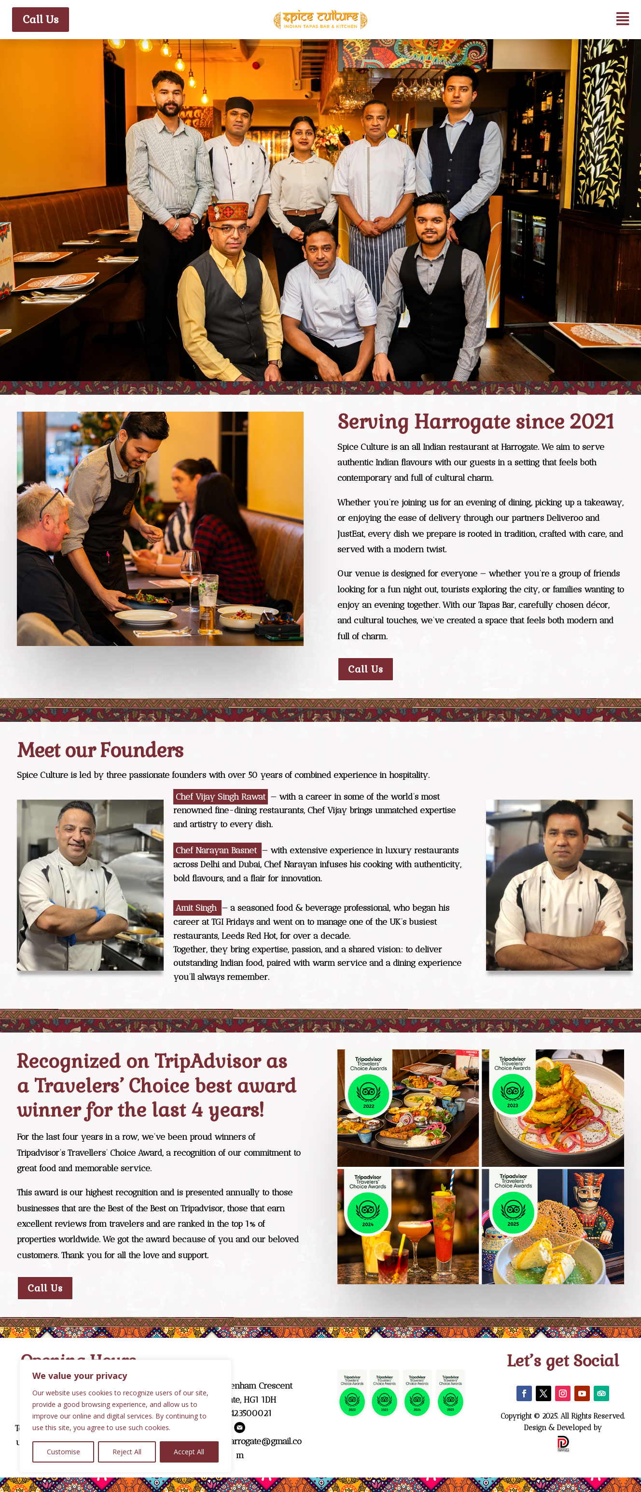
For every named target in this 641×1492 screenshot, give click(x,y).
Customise (63, 1451)
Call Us (40, 19)
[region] (125, 1416)
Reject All (126, 1451)
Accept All (189, 1451)
